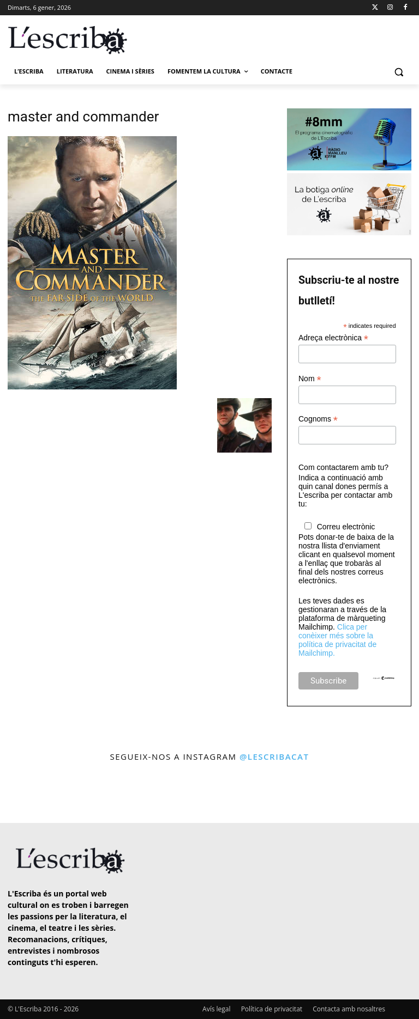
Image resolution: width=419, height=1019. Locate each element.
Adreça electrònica (333, 338)
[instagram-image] (23, 793)
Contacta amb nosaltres (349, 1009)
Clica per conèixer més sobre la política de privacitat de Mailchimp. (337, 640)
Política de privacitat (271, 1009)
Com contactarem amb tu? (343, 467)
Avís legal (216, 1009)
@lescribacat (274, 756)
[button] (398, 71)
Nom (309, 379)
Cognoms (318, 419)
